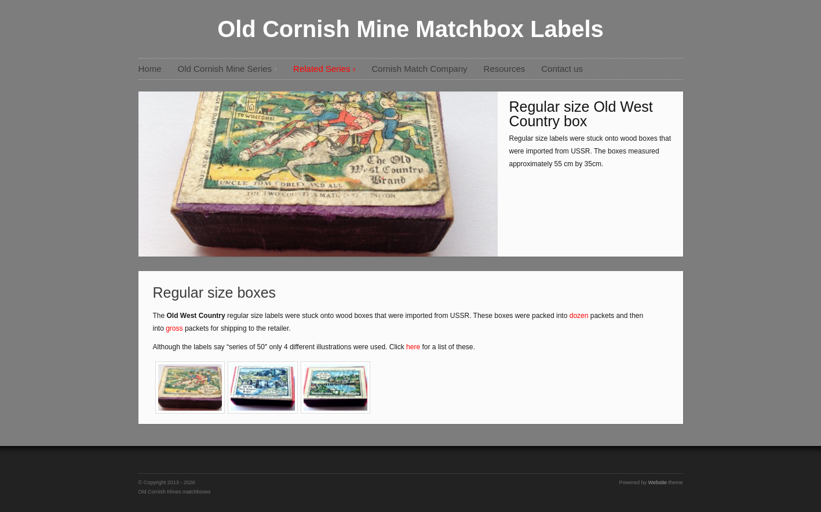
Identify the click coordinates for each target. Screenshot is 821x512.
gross (175, 328)
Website (657, 482)
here (413, 347)
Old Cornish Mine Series (225, 69)
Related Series (321, 69)
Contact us (562, 69)
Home (150, 69)
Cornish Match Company (419, 69)
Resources (505, 69)
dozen (580, 316)
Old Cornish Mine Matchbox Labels (410, 29)
